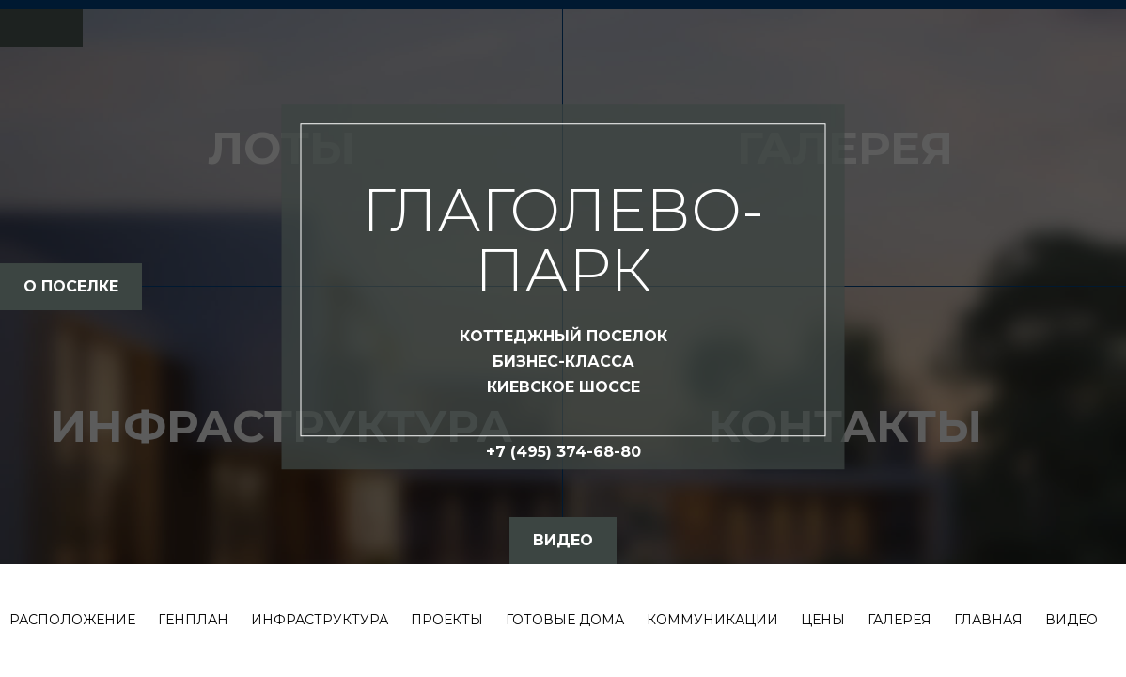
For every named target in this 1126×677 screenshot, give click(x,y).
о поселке (70, 286)
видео (563, 540)
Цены (823, 619)
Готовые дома (565, 619)
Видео (1071, 619)
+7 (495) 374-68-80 (563, 452)
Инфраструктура (319, 619)
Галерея (899, 619)
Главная (988, 619)
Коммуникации (712, 619)
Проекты (447, 619)
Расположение (72, 619)
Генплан (193, 619)
